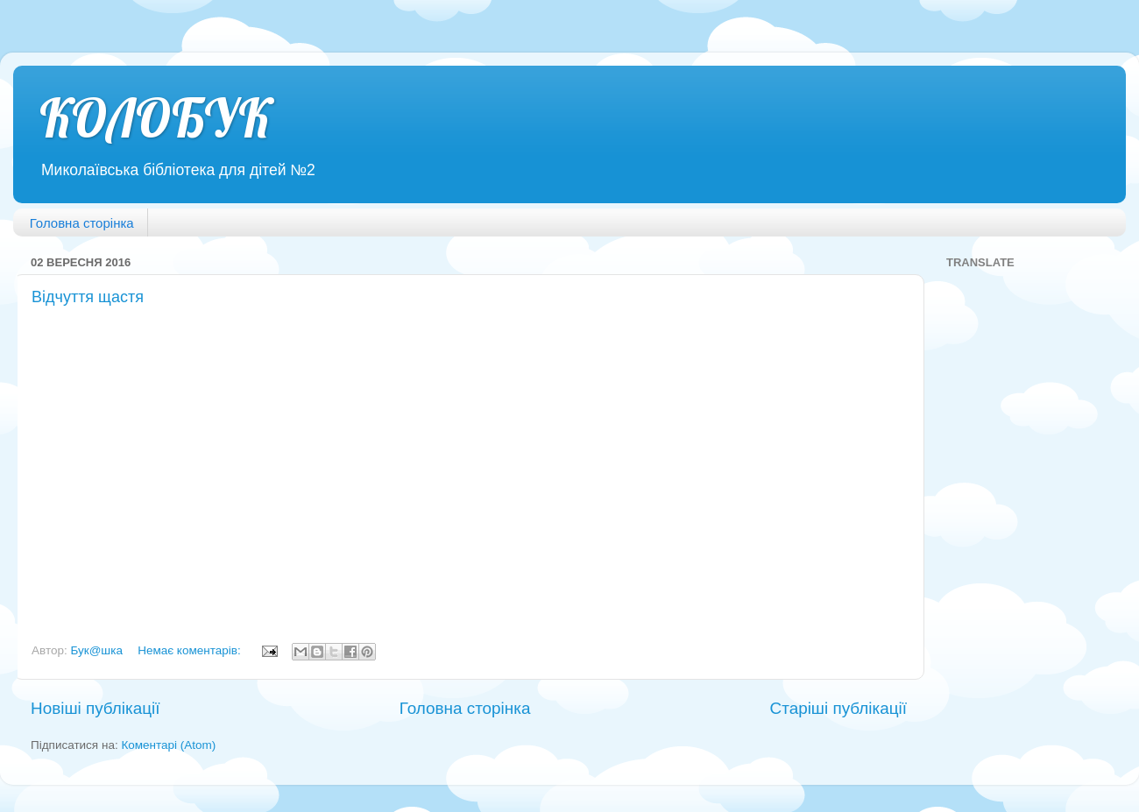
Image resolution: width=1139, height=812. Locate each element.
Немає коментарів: (191, 650)
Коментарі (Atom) (168, 745)
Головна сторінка (82, 222)
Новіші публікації (95, 708)
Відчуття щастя (88, 297)
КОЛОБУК (155, 118)
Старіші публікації (838, 708)
